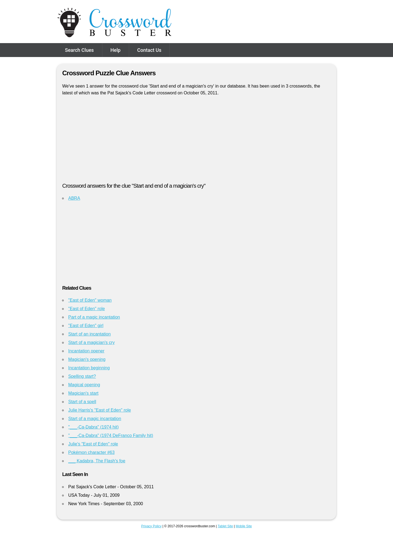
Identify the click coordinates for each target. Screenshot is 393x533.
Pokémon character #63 (91, 452)
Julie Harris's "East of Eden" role (99, 410)
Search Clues (79, 50)
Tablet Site (225, 526)
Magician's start (83, 393)
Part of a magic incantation (94, 317)
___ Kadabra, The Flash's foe (96, 461)
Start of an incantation (89, 334)
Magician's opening (86, 359)
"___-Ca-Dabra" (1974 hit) (93, 427)
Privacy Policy (151, 526)
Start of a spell (82, 401)
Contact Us (149, 50)
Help (116, 50)
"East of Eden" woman (90, 300)
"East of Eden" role (86, 308)
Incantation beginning (89, 368)
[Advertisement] (196, 141)
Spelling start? (82, 376)
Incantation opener (86, 351)
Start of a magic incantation (94, 418)
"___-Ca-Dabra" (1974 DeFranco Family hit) (110, 435)
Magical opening (84, 384)
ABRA (74, 198)
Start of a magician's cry (91, 342)
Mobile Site (244, 526)
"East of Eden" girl (85, 325)
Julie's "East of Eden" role (93, 444)
